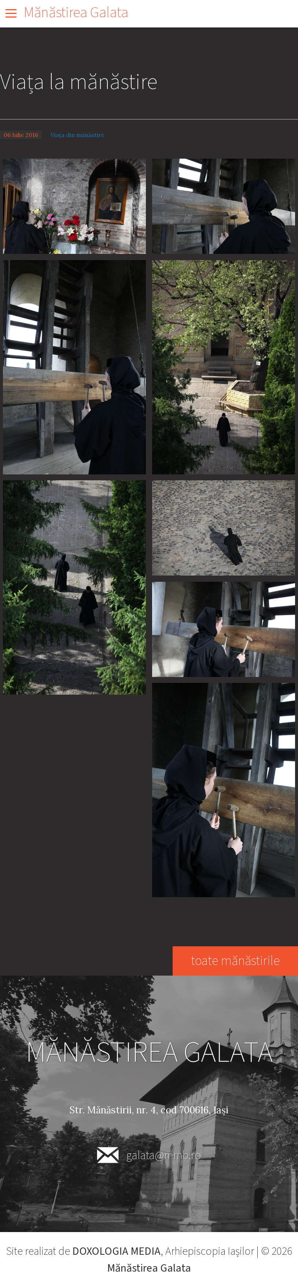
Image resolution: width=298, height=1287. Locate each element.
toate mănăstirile (235, 960)
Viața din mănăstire (77, 134)
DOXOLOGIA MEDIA (116, 1251)
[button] (74, 205)
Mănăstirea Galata (76, 12)
